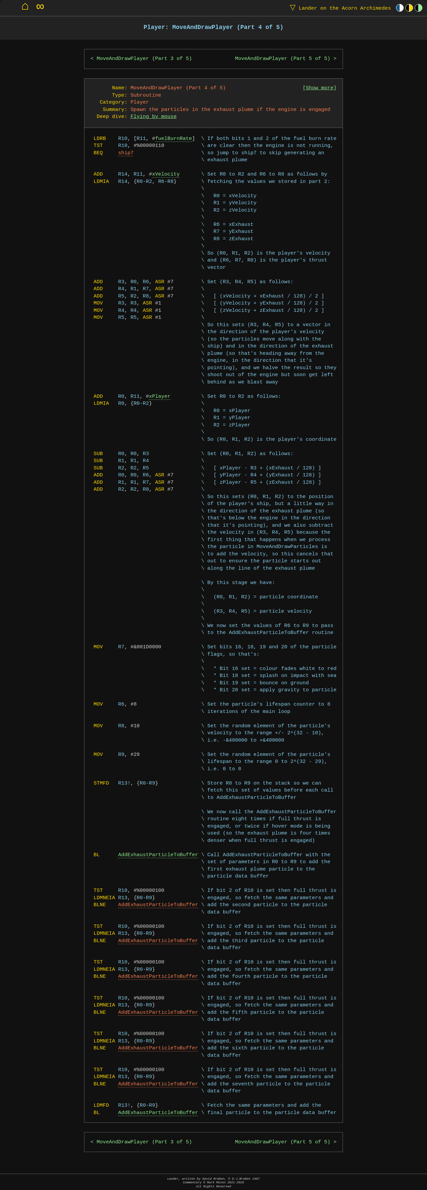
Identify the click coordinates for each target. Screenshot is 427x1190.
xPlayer (160, 396)
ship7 (125, 153)
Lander (339, 7)
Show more (320, 88)
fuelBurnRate (173, 138)
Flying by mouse (153, 116)
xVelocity (166, 174)
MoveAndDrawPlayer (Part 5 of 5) (283, 58)
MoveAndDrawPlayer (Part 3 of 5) (144, 58)
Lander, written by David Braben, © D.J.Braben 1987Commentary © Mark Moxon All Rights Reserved (213, 1182)
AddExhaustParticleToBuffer (158, 855)
